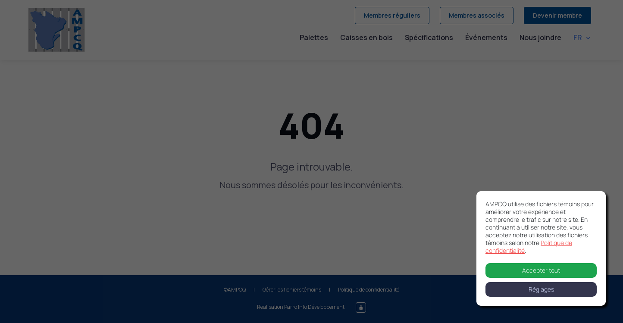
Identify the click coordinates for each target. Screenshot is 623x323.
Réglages (541, 289)
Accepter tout (541, 270)
